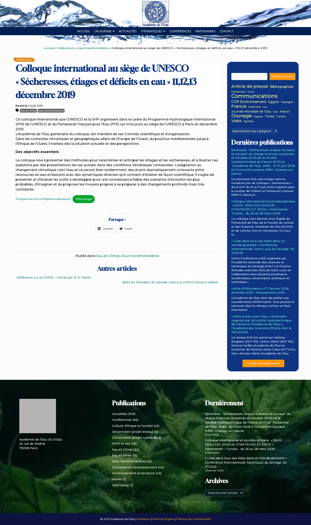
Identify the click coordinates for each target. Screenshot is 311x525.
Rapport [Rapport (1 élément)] (258, 117)
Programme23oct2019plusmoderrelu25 (43, 199)
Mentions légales (163, 519)
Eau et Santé (121, 455)
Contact (227, 31)
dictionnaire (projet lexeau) (132, 432)
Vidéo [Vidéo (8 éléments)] (236, 120)
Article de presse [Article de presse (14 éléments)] (249, 86)
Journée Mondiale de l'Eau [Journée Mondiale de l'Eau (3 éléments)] (251, 111)
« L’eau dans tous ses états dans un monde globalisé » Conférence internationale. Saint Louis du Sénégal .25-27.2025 (263, 247)
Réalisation (144, 519)
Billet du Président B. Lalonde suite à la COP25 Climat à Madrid (170, 282)
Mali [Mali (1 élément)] (275, 112)
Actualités (128, 31)
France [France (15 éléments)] (238, 106)
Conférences (180, 31)
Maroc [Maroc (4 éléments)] (285, 111)
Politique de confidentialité (193, 519)
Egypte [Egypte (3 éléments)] (273, 102)
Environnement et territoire (133, 473)
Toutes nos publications (263, 363)
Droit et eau (121, 443)
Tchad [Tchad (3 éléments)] (269, 116)
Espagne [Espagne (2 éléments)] (287, 102)
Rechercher (282, 76)
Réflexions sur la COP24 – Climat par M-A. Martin (54, 277)
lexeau (117, 479)
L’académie (103, 31)
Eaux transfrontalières (93, 48)
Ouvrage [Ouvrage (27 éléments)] (241, 116)
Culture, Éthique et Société (132, 426)
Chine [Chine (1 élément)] (250, 92)
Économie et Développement (134, 467)
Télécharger (83, 199)
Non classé (120, 485)
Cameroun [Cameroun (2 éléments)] (238, 92)
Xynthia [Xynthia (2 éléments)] (249, 121)
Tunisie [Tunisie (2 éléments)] (281, 116)
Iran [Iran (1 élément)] (265, 107)
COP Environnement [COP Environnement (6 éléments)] (248, 101)
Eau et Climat (28, 110)
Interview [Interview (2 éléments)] (254, 107)
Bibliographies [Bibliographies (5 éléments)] (282, 87)
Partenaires (205, 31)
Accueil (83, 31)
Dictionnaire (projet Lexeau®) (134, 437)
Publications (66, 48)
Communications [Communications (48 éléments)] (254, 96)
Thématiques (151, 31)
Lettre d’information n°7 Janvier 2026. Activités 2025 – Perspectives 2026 (260, 290)
